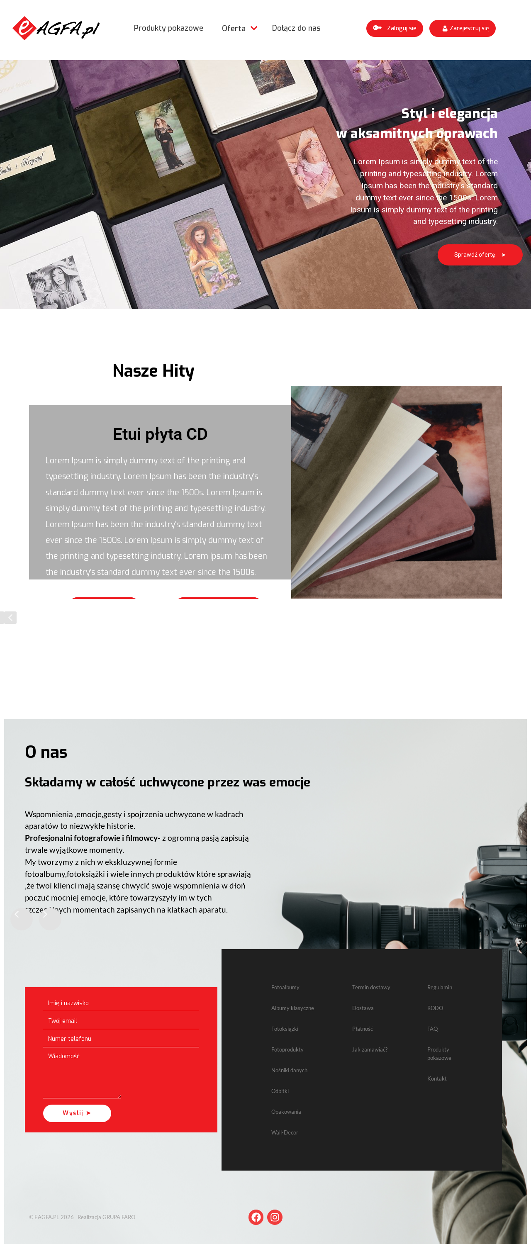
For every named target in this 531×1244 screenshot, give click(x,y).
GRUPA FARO (118, 1217)
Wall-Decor (284, 1132)
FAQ (432, 1028)
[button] (394, 28)
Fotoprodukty (287, 1049)
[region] (265, 184)
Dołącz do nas (296, 28)
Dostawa (363, 1008)
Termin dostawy (371, 987)
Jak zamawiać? (369, 1049)
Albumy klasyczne (292, 1008)
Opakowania (286, 1111)
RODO (435, 1008)
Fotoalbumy (285, 987)
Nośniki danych (289, 1070)
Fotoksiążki (284, 1028)
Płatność (362, 1028)
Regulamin (439, 987)
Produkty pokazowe (168, 28)
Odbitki (280, 1091)
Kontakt (437, 1078)
